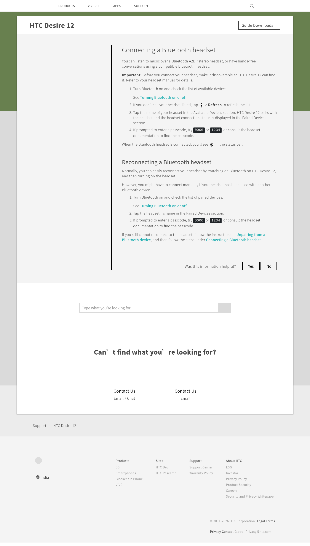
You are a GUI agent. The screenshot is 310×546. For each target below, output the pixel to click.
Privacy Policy (233, 482)
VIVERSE (97, 6)
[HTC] (40, 5)
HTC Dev (155, 471)
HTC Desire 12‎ (68, 429)
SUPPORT (149, 6)
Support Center (196, 471)
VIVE (110, 488)
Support (41, 429)
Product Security (235, 488)
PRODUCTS (67, 6)
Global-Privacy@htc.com (252, 535)
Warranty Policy (196, 476)
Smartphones (117, 476)
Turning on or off (167, 97)
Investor (229, 476)
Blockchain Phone (120, 482)
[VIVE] (269, 6)
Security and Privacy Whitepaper (248, 500)
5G (108, 471)
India (45, 481)
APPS (123, 6)
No (268, 269)
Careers (228, 494)
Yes (249, 269)
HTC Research (159, 476)
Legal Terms (265, 524)
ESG (225, 471)
